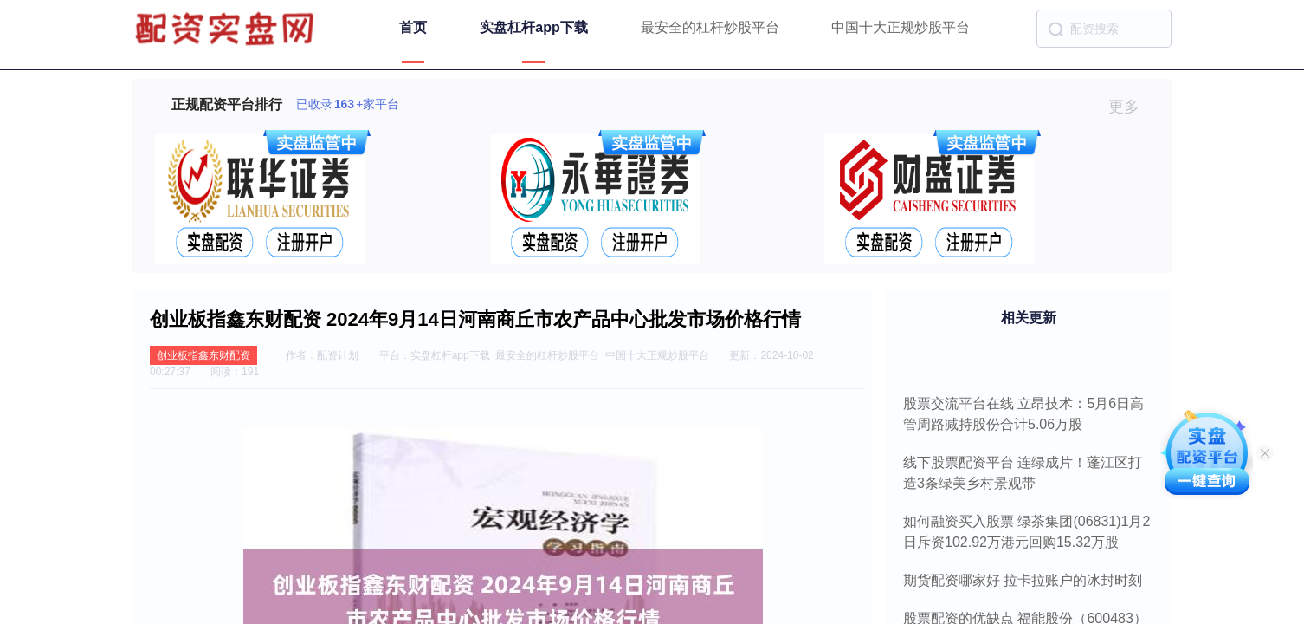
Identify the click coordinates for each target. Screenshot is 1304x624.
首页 (413, 27)
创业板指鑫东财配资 (203, 355)
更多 (1131, 106)
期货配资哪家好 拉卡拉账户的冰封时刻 (1022, 580)
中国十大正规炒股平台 (900, 27)
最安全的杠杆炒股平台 (710, 27)
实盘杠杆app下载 (533, 27)
